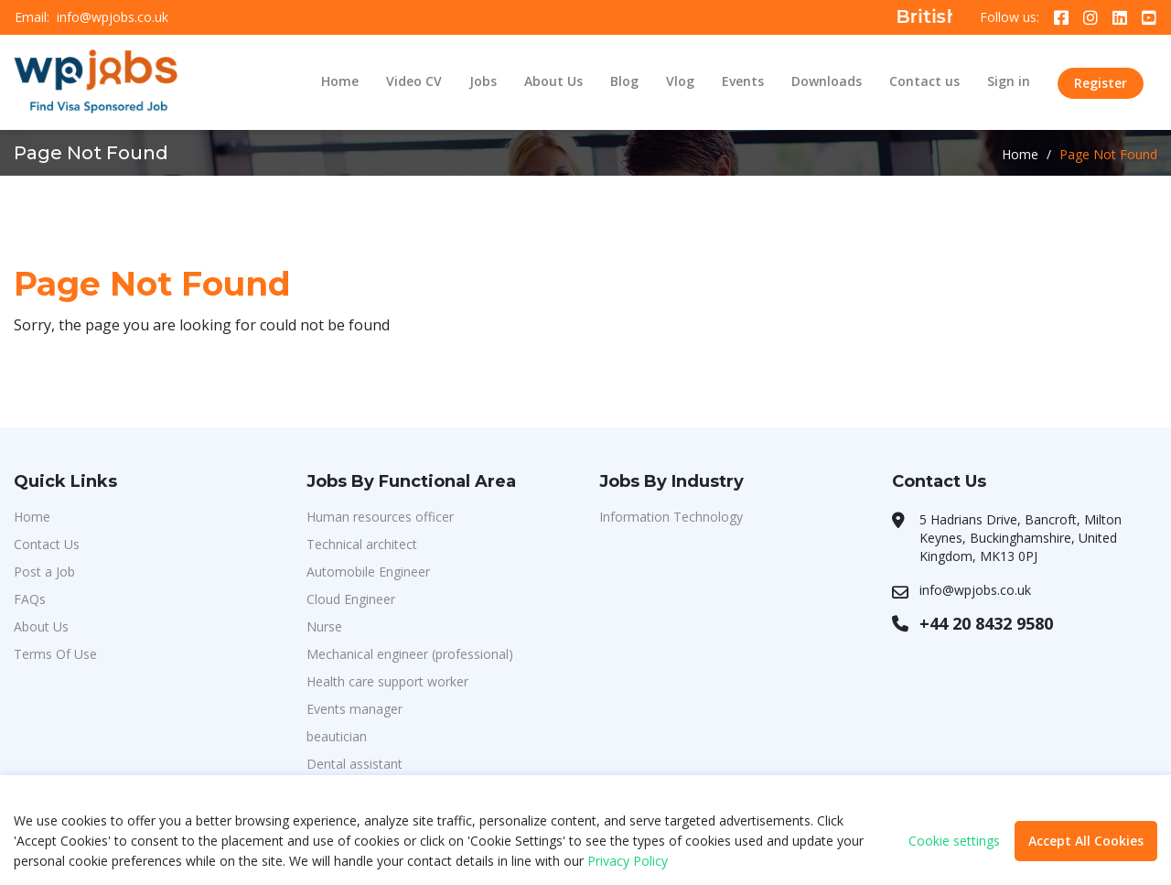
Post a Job (44, 571)
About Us (553, 81)
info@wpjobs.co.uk (112, 17)
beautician (336, 736)
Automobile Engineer (368, 571)
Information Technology (671, 516)
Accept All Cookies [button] (1086, 840)
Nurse (324, 626)
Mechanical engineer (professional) (409, 654)
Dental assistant (354, 763)
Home (340, 81)
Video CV (414, 81)
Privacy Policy (627, 860)
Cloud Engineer (350, 599)
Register (1100, 83)
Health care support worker (387, 681)
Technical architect (361, 544)
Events (743, 81)
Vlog (680, 81)
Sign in (1008, 81)
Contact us (924, 81)
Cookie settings (954, 841)
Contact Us (47, 544)
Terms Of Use (55, 654)
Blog (624, 81)
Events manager (354, 709)
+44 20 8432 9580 (986, 623)
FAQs (30, 599)
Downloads (826, 81)
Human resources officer (380, 516)
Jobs (483, 81)
